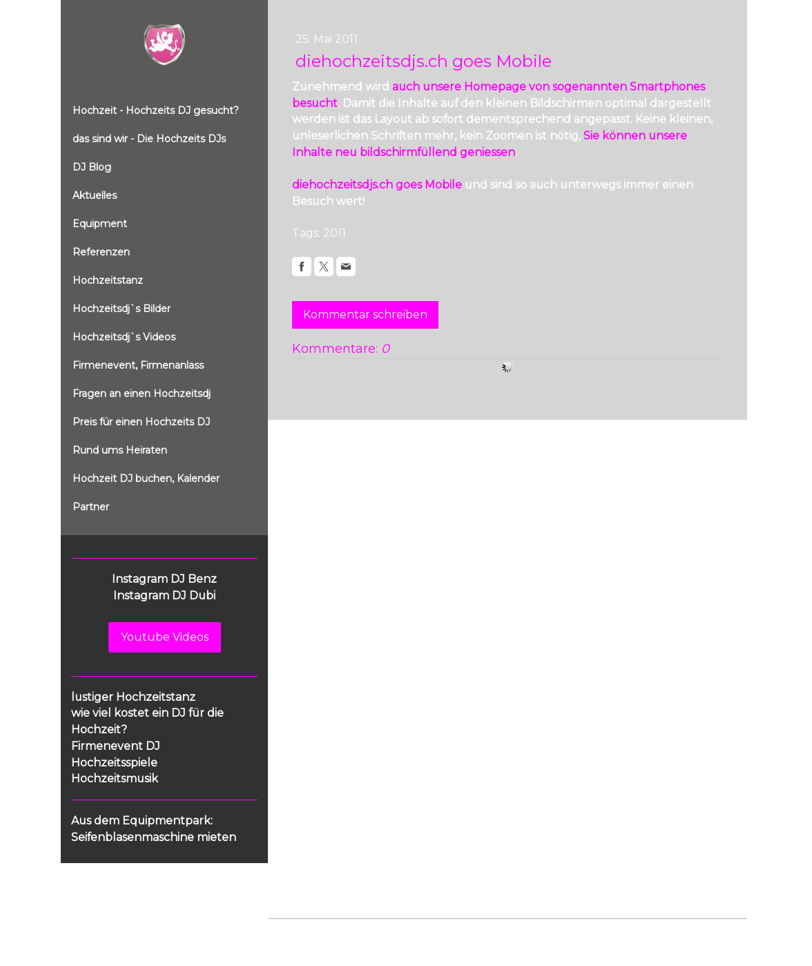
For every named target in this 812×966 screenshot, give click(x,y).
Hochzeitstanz (107, 280)
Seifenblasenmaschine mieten (153, 837)
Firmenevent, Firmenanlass (138, 365)
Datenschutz (352, 932)
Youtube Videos (165, 637)
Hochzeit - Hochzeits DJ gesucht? (155, 110)
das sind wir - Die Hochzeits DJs (149, 139)
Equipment (99, 224)
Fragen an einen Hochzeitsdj (141, 393)
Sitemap (488, 932)
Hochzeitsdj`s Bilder (121, 308)
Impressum (293, 932)
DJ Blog (91, 167)
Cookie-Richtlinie (425, 932)
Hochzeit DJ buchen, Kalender (146, 478)
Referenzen (101, 252)
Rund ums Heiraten (119, 450)
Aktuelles (94, 195)
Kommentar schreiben (365, 314)
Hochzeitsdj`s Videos (123, 337)
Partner (90, 507)
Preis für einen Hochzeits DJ (141, 422)
